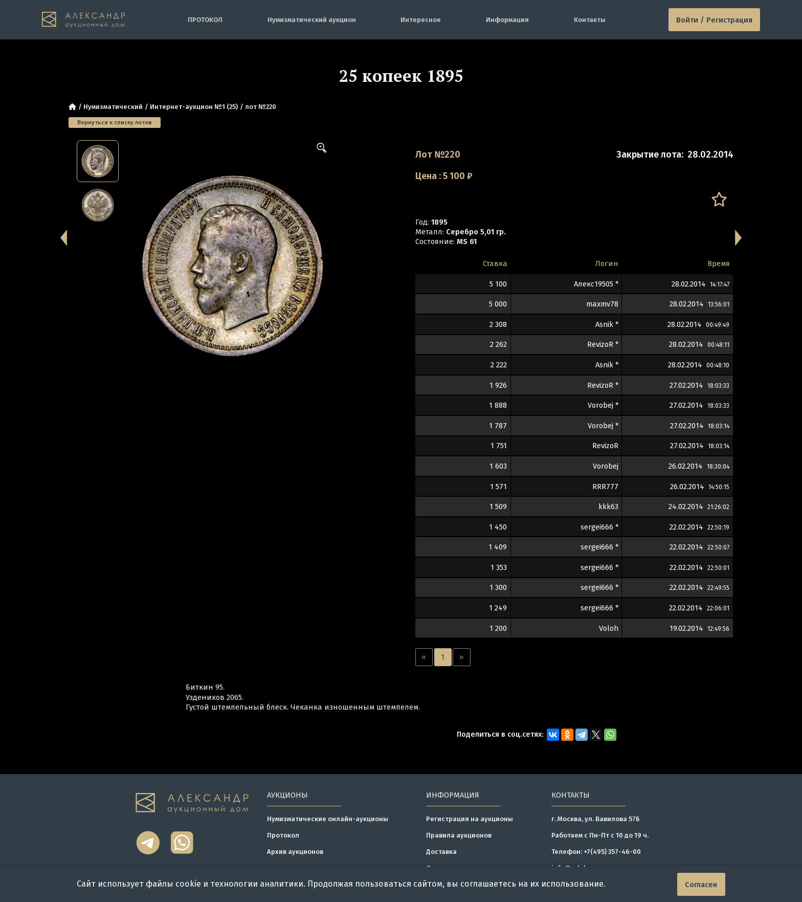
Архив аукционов (295, 851)
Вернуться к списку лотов (114, 122)
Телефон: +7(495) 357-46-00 (596, 851)
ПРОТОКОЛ (205, 20)
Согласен (701, 884)
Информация (507, 20)
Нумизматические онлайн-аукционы (327, 819)
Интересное (420, 20)
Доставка (441, 851)
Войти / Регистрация (714, 20)
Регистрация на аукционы (469, 819)
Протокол (283, 835)
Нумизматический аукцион (312, 20)
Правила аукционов (459, 835)
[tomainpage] (83, 19)
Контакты (590, 20)
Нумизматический (113, 107)
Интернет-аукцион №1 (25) (194, 107)
